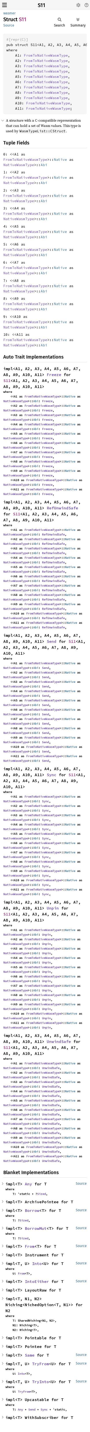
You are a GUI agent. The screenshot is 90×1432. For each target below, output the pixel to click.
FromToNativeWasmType (46, 55)
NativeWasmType (18, 165)
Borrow (32, 1210)
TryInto (40, 1381)
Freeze (54, 374)
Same (29, 1355)
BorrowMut (36, 1228)
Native (60, 159)
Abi (44, 165)
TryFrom (40, 1363)
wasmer (9, 13)
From (29, 1246)
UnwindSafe (59, 1041)
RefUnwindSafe (62, 508)
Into (37, 1263)
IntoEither (37, 1281)
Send (51, 641)
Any (28, 1183)
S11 (41, 5)
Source (8, 25)
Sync (51, 774)
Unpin (53, 908)
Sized (41, 1194)
